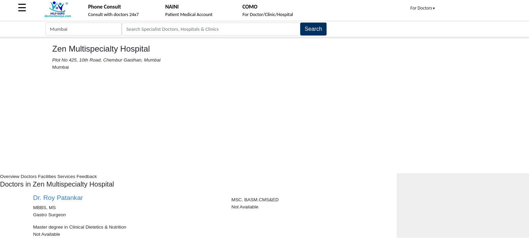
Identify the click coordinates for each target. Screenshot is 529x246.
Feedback (87, 176)
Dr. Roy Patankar (58, 197)
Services (66, 176)
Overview (9, 176)
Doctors (29, 176)
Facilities (47, 176)
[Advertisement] (264, 122)
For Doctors (423, 8)
